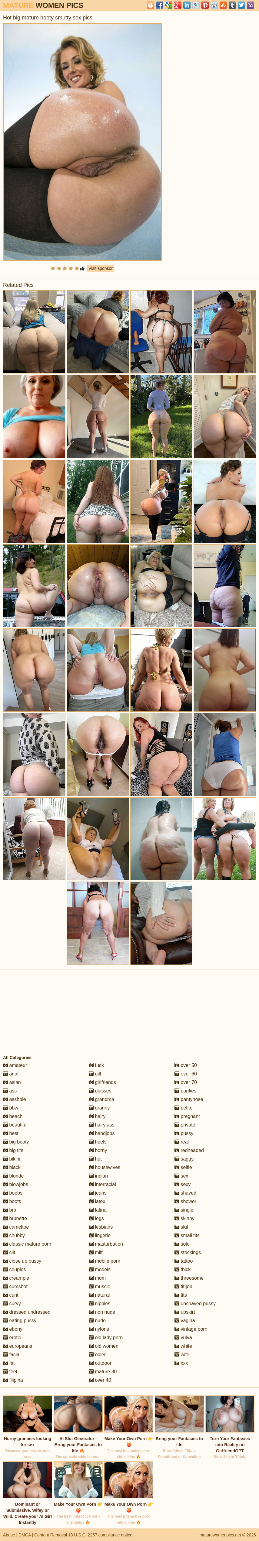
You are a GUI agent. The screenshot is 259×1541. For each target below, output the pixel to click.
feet (10, 1371)
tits (180, 1295)
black (12, 1167)
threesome (189, 1278)
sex (181, 1175)
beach (12, 1116)
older (97, 1354)
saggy (184, 1158)
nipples (99, 1303)
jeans (98, 1192)
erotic (12, 1337)
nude (97, 1320)
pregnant (187, 1116)
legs (96, 1218)
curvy (12, 1303)
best (10, 1133)
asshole (14, 1099)
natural (99, 1295)
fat (9, 1363)
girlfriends (102, 1082)
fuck (96, 1065)
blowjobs (15, 1184)
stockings (187, 1252)
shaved (185, 1192)
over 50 (185, 1065)
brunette (15, 1218)
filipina (13, 1380)
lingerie (100, 1235)
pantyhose (188, 1099)
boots (12, 1201)
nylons (99, 1329)
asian (12, 1082)
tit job (183, 1286)
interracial (102, 1184)
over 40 (100, 1380)
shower (185, 1201)
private (184, 1124)
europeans (17, 1346)
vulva (183, 1337)
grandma (101, 1099)
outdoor (100, 1363)
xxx (181, 1363)
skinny (184, 1218)
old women (103, 1346)
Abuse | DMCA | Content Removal (35, 1534)
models (100, 1269)
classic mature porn (27, 1244)
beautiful (15, 1124)
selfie (183, 1167)
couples (14, 1269)
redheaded (189, 1150)
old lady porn (106, 1337)
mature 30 (103, 1371)
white (183, 1346)
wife (181, 1354)
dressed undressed (27, 1312)
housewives (104, 1167)
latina (98, 1210)
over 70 (185, 1082)
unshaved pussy (195, 1303)
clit (9, 1252)
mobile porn (104, 1261)
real (181, 1141)
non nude (102, 1312)
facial (12, 1354)
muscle (99, 1286)
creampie (16, 1278)
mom (97, 1278)
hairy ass (101, 1124)
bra (9, 1210)
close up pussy (22, 1261)
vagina (184, 1320)
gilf (95, 1073)
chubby (14, 1235)
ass (10, 1090)
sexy (182, 1184)
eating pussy (19, 1320)
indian (98, 1175)
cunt (10, 1295)
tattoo (183, 1261)
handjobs (102, 1133)
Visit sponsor (100, 268)
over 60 (185, 1073)
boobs (12, 1192)
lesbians (101, 1227)
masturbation (106, 1244)
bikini (11, 1158)
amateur (15, 1065)
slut (181, 1227)
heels (98, 1141)
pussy (183, 1133)
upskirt (184, 1312)
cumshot (15, 1286)
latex (97, 1201)
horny (98, 1150)
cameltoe (16, 1227)
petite (183, 1107)
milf (95, 1252)
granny (99, 1107)
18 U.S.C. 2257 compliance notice (100, 1534)
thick (182, 1269)
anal (10, 1073)
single (183, 1210)
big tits (13, 1150)
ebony (12, 1329)
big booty (16, 1141)
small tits (187, 1235)
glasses (100, 1090)
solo (182, 1244)
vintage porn (191, 1329)
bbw (10, 1107)
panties (185, 1090)
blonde (13, 1175)
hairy (97, 1116)
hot (95, 1158)
